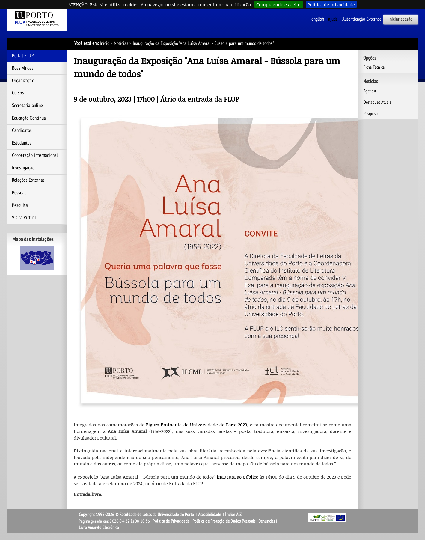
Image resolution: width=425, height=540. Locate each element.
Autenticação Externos (362, 19)
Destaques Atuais (377, 102)
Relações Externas (28, 180)
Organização (23, 81)
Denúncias (266, 521)
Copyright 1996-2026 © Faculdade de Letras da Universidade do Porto (137, 514)
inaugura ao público (237, 477)
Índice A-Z (233, 514)
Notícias (121, 43)
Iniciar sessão (400, 19)
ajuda (333, 19)
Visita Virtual (24, 218)
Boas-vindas (23, 68)
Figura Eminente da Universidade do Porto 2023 (196, 425)
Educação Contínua (29, 118)
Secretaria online (27, 106)
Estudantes (22, 143)
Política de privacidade (331, 4)
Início (104, 43)
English (317, 19)
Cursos (18, 93)
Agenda (370, 91)
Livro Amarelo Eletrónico (99, 527)
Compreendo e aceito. (279, 4)
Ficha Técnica (374, 67)
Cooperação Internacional (35, 155)
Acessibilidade (209, 514)
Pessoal (19, 193)
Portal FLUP (23, 56)
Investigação (23, 168)
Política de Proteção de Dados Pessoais (224, 521)
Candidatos (22, 130)
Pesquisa (20, 205)
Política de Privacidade (171, 521)
